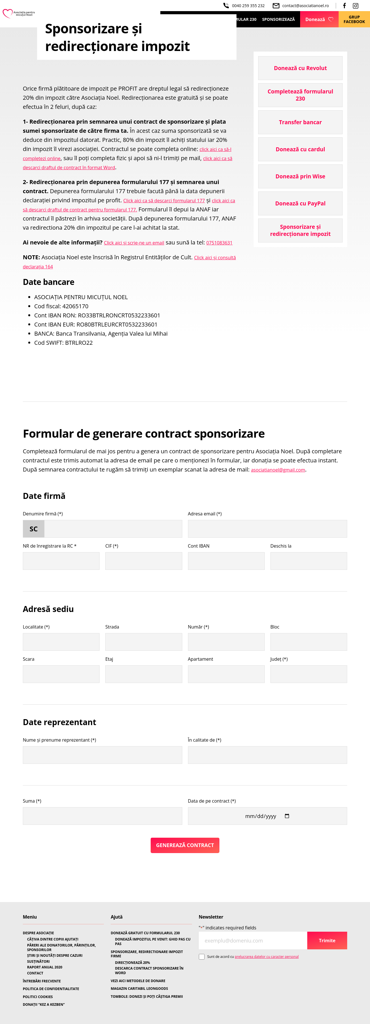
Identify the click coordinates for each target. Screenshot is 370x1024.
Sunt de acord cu (253, 956)
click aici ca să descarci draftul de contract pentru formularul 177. (109, 209)
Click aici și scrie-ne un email (141, 251)
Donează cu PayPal (300, 203)
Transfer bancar (300, 122)
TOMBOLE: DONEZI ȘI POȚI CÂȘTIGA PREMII (147, 996)
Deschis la (281, 564)
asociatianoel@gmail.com (284, 487)
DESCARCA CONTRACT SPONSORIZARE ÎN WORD (149, 970)
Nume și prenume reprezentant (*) (59, 758)
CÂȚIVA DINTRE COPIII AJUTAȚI (52, 939)
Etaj (109, 677)
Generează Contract (185, 864)
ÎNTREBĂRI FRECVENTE (42, 981)
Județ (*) (279, 677)
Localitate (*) (36, 645)
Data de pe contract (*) (212, 819)
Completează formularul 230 (300, 95)
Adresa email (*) (205, 532)
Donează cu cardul (300, 149)
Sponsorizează (278, 19)
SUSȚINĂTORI (38, 961)
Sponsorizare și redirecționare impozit (300, 230)
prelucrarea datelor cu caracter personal (267, 956)
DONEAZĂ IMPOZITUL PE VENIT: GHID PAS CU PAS (153, 941)
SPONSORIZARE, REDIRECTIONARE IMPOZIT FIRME (147, 954)
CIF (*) (111, 564)
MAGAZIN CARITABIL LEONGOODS (139, 988)
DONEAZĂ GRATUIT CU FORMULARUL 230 (145, 933)
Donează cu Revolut (300, 68)
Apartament (200, 677)
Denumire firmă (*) (43, 532)
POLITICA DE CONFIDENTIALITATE (51, 989)
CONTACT (35, 973)
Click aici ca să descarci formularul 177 (173, 200)
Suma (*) (32, 819)
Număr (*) (198, 645)
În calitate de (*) (204, 758)
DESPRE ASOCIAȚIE (38, 933)
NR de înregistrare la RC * (49, 564)
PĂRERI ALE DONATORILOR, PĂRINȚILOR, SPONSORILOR (61, 947)
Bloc (274, 645)
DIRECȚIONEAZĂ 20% (132, 962)
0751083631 (39, 260)
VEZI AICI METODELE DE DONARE (138, 981)
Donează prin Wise (300, 176)
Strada (112, 645)
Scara (29, 677)
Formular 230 (241, 19)
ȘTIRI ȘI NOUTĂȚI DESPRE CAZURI (54, 955)
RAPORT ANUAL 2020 (44, 967)
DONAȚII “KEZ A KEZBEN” (44, 1005)
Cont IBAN (199, 564)
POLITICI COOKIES (38, 997)
